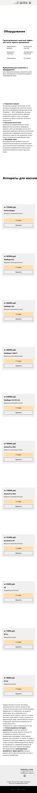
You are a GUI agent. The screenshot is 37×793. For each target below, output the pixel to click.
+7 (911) (20, 3)
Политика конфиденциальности (18, 783)
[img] (34, 2)
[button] (18, 193)
